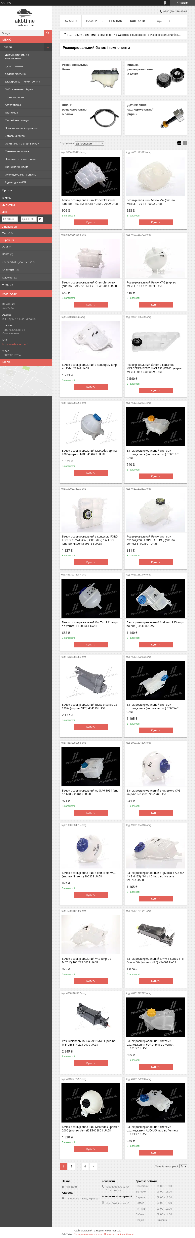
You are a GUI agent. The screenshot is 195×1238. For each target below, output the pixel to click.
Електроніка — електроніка (22, 81)
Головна (70, 20)
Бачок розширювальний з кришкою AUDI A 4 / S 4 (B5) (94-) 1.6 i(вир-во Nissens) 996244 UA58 (155, 876)
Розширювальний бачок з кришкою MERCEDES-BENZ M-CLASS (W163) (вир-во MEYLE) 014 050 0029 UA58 (155, 368)
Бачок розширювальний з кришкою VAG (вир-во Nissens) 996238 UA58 (89, 874)
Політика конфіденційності (119, 1234)
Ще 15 (9, 284)
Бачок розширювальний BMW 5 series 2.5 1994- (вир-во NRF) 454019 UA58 (90, 706)
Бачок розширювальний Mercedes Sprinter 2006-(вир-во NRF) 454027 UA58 (90, 452)
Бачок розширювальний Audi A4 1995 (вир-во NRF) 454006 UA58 (155, 624)
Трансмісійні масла (16, 167)
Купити (91, 222)
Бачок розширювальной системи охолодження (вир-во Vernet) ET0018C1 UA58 (153, 454)
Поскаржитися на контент (88, 1234)
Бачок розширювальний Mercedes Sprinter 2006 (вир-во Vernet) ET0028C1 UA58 (90, 1128)
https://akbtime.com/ (14, 344)
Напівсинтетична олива (20, 159)
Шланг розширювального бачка (75, 109)
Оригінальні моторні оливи (22, 143)
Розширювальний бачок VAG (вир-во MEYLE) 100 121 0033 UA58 (151, 284)
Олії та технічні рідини (19, 89)
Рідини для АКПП (15, 182)
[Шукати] (48, 33)
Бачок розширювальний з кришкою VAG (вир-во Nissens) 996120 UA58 (153, 792)
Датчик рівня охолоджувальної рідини (140, 109)
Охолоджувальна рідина (20, 174)
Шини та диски (14, 97)
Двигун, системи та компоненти (17, 56)
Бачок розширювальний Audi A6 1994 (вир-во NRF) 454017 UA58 (90, 792)
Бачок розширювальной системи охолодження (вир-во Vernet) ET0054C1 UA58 (153, 708)
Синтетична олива (17, 151)
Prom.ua (116, 1230)
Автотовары (13, 105)
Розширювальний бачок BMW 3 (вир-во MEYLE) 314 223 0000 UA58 (89, 1042)
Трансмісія (11, 112)
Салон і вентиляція (17, 120)
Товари (7, 47)
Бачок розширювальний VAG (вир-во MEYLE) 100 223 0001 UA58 (86, 960)
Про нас (7, 190)
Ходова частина (15, 74)
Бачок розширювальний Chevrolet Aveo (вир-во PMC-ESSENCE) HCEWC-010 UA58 (89, 284)
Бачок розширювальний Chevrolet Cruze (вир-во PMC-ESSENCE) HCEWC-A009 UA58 (90, 202)
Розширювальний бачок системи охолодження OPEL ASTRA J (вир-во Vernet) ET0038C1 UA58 (151, 540)
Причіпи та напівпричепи (21, 128)
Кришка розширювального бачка (140, 69)
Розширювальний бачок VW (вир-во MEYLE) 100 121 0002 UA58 (151, 202)
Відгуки (7, 198)
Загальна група (15, 136)
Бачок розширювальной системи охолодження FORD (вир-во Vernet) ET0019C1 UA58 (151, 1044)
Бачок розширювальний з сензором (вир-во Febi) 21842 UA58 (90, 366)
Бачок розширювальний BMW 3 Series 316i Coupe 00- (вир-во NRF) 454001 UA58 (155, 960)
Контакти (137, 20)
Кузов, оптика (14, 66)
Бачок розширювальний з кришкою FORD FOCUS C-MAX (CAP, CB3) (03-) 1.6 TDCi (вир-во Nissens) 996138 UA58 (90, 540)
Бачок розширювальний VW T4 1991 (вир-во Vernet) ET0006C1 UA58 (90, 624)
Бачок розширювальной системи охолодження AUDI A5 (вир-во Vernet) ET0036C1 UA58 (152, 1130)
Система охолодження (132, 34)
